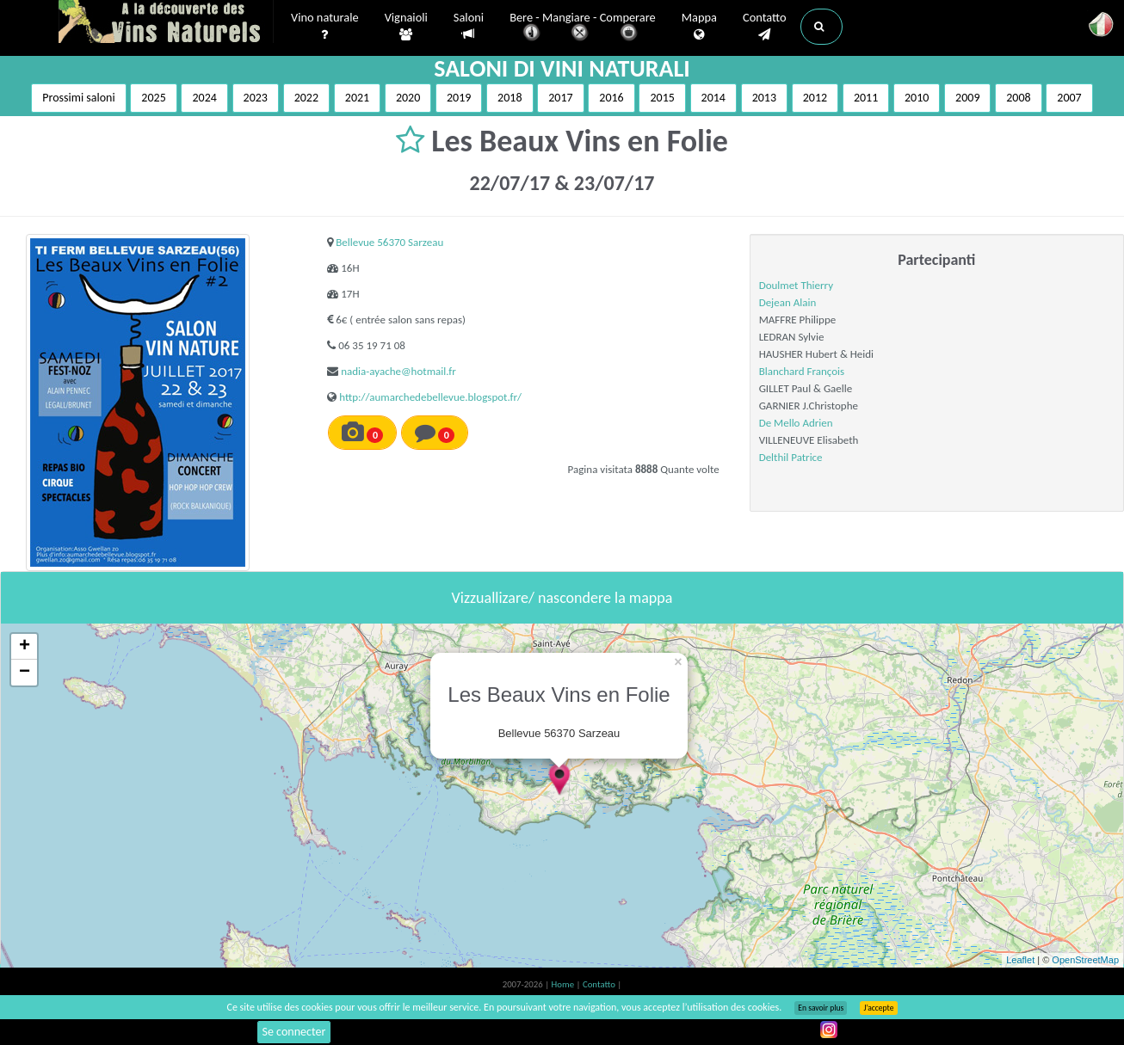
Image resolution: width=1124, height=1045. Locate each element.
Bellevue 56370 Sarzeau (389, 242)
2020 (408, 97)
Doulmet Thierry (796, 285)
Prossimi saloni (78, 97)
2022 (306, 97)
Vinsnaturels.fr (166, 23)
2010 (917, 97)
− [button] (24, 672)
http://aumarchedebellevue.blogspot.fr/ (430, 396)
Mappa (699, 26)
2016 (611, 97)
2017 (560, 97)
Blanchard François (801, 371)
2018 (509, 97)
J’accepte (878, 1008)
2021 (357, 97)
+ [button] (24, 647)
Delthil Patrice (791, 457)
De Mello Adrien (796, 422)
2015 (662, 97)
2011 (866, 97)
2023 (256, 97)
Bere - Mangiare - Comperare (583, 28)
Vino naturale (325, 26)
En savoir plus (820, 1008)
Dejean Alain (788, 302)
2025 (153, 97)
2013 (764, 97)
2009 (967, 97)
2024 (204, 97)
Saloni (469, 26)
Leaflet (1020, 960)
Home (564, 984)
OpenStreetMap (1085, 960)
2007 (1069, 97)
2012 (815, 97)
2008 (1018, 97)
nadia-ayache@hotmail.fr (398, 371)
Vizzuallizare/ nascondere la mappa (562, 597)
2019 (459, 97)
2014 (713, 97)
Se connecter (294, 1031)
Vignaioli (406, 26)
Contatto (765, 26)
